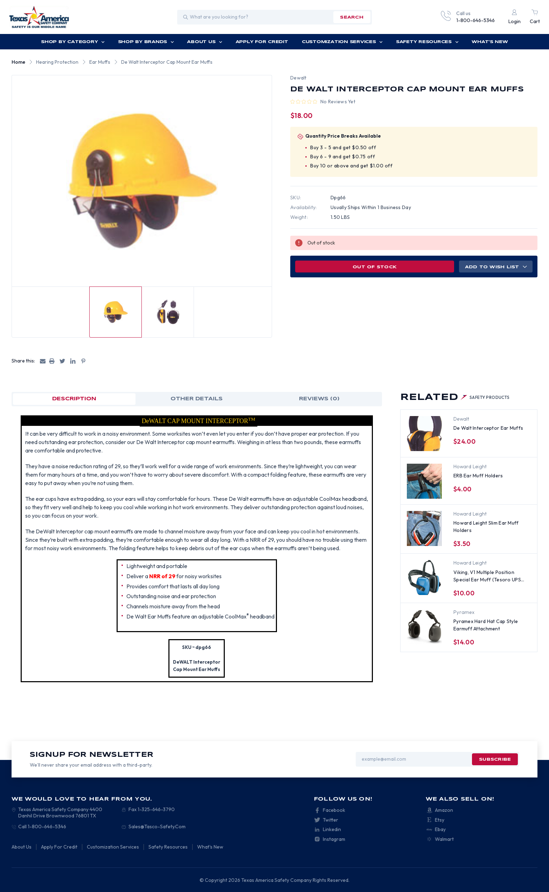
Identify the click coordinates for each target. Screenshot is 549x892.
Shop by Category (73, 42)
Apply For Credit (262, 42)
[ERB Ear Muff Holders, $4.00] (424, 481)
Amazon (444, 810)
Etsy (439, 820)
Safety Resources (427, 42)
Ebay (440, 829)
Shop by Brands (146, 42)
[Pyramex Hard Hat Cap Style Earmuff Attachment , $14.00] (424, 626)
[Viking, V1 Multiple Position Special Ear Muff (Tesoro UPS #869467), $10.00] (424, 577)
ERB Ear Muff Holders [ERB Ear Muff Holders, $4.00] (478, 475)
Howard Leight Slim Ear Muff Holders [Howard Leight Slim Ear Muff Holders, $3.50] (486, 526)
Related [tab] (455, 397)
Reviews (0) (319, 398)
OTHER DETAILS (197, 398)
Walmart (444, 839)
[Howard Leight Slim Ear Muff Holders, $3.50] (424, 528)
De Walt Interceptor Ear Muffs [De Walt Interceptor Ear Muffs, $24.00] (488, 428)
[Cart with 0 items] (535, 17)
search (351, 17)
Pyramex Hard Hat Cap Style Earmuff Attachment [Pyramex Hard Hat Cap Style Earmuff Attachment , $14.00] (485, 625)
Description (74, 398)
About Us (204, 42)
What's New (490, 42)
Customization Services (342, 42)
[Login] (514, 17)
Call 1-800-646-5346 (42, 826)
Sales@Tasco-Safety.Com (157, 826)
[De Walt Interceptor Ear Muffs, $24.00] (424, 433)
